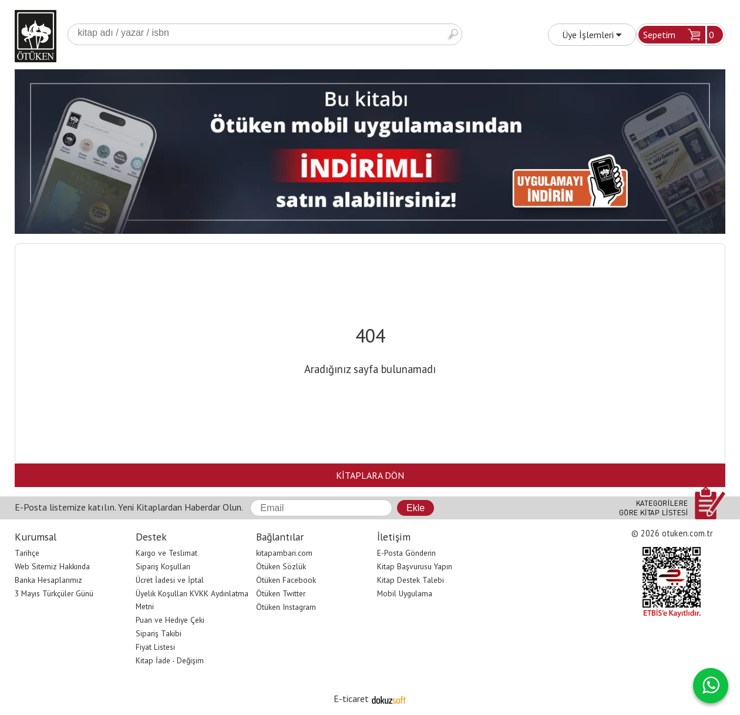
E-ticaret (351, 698)
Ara (453, 34)
